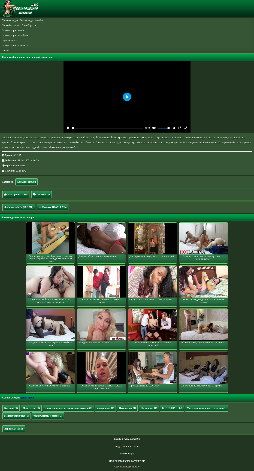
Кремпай (11, 408)
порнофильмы (9, 40)
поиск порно (27, 397)
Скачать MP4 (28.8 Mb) (18, 207)
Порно (5, 50)
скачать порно (127, 453)
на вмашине (105, 408)
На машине (149, 408)
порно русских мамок (127, 438)
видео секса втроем (126, 446)
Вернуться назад (13, 428)
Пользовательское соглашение (127, 460)
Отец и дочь (127, 408)
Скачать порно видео (13, 30)
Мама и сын (31, 408)
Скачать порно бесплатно (15, 45)
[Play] (68, 128)
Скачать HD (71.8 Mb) (52, 207)
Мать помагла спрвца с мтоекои (206, 408)
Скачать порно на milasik (15, 35)
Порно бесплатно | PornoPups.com (19, 25)
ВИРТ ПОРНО (172, 408)
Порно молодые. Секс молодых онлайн (22, 20)
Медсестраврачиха (16, 416)
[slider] (107, 128)
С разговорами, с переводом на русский (68, 408)
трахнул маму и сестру (48, 416)
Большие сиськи (26, 182)
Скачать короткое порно (127, 466)
